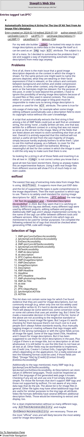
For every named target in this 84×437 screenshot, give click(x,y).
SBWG (44, 44)
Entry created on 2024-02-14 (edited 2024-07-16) (31, 32)
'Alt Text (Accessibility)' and (29, 201)
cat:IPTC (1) (37, 35)
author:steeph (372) (71, 32)
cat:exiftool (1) (30, 39)
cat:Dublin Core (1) (18, 35)
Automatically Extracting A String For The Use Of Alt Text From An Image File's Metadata (43, 27)
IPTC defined (59, 197)
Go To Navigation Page (12, 432)
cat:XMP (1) (14, 39)
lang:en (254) (49, 39)
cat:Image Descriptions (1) (61, 35)
